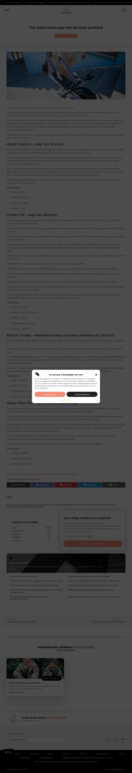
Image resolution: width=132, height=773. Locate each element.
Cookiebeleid (65, 400)
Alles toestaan (50, 394)
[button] (96, 374)
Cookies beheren (82, 394)
